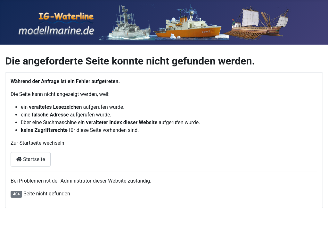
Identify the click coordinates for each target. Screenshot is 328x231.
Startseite (30, 159)
